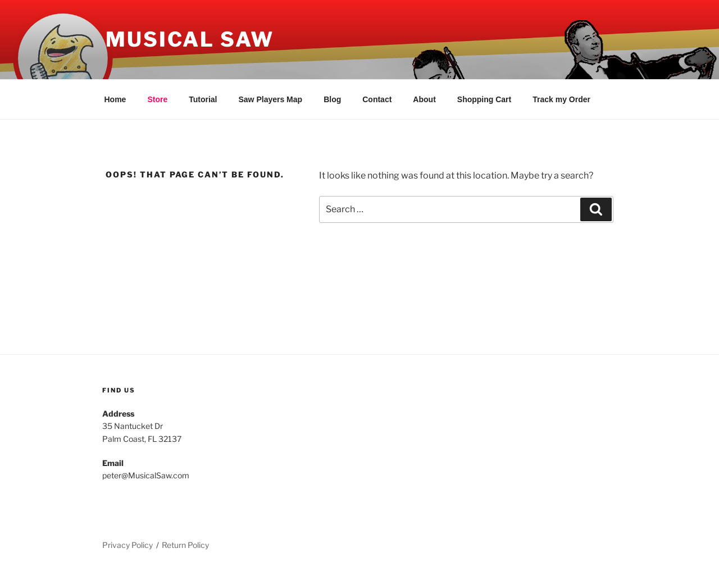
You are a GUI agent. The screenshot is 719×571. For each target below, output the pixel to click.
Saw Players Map (271, 99)
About (424, 99)
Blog (332, 99)
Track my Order (561, 99)
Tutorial (203, 99)
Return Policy (185, 545)
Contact (377, 99)
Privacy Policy (127, 545)
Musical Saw (190, 39)
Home (115, 99)
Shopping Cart (484, 99)
